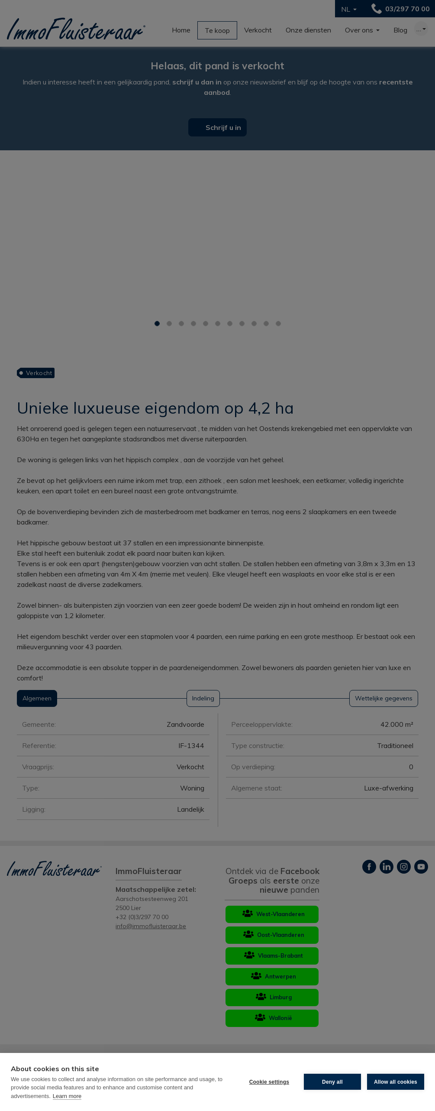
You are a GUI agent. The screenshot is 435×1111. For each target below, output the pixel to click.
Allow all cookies (395, 1082)
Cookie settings (269, 1082)
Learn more (67, 1096)
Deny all (332, 1082)
